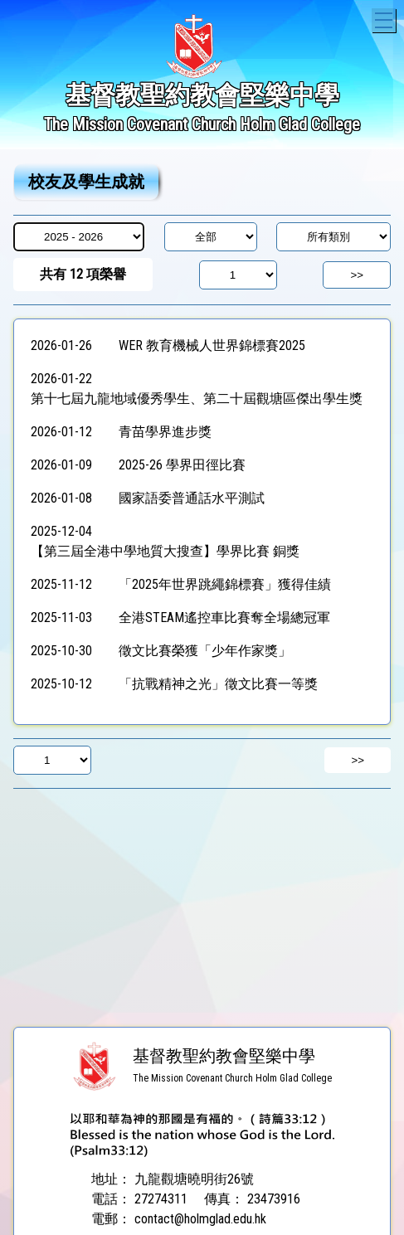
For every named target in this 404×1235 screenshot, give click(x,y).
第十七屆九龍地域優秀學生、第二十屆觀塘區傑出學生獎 (197, 398)
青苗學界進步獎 (165, 432)
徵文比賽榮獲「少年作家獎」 (205, 651)
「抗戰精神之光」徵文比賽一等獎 (218, 684)
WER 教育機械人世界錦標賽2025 (212, 345)
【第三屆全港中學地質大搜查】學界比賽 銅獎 (165, 551)
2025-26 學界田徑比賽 (182, 465)
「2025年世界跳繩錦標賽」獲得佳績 (225, 584)
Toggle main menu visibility (385, 18)
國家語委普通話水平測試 (192, 498)
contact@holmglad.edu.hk (200, 1219)
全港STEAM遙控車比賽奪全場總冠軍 (224, 617)
